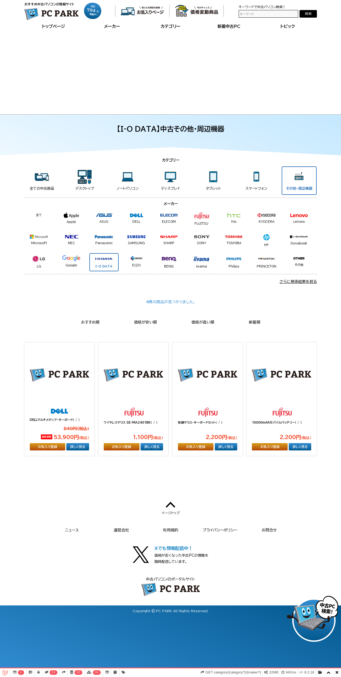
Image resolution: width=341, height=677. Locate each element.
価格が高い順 (202, 322)
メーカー (112, 26)
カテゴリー (170, 26)
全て (39, 214)
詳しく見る (77, 446)
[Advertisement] (170, 71)
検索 (308, 13)
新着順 (254, 322)
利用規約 (170, 530)
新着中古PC (229, 26)
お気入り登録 (47, 446)
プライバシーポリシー (220, 530)
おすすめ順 (90, 322)
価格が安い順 (145, 322)
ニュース (72, 530)
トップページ (53, 26)
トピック (287, 26)
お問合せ (269, 530)
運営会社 (121, 530)
